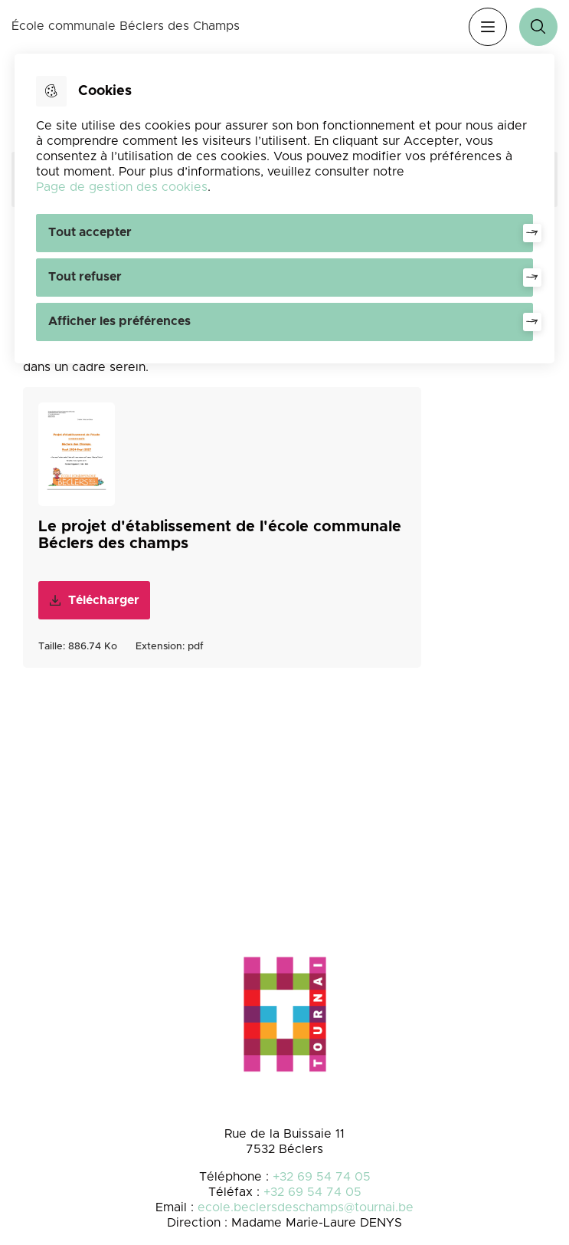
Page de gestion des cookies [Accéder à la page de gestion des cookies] (122, 187)
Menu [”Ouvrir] (488, 27)
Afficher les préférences (119, 321)
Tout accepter (90, 232)
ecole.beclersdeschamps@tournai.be (306, 1207)
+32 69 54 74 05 (322, 1177)
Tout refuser (85, 277)
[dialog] (285, 208)
